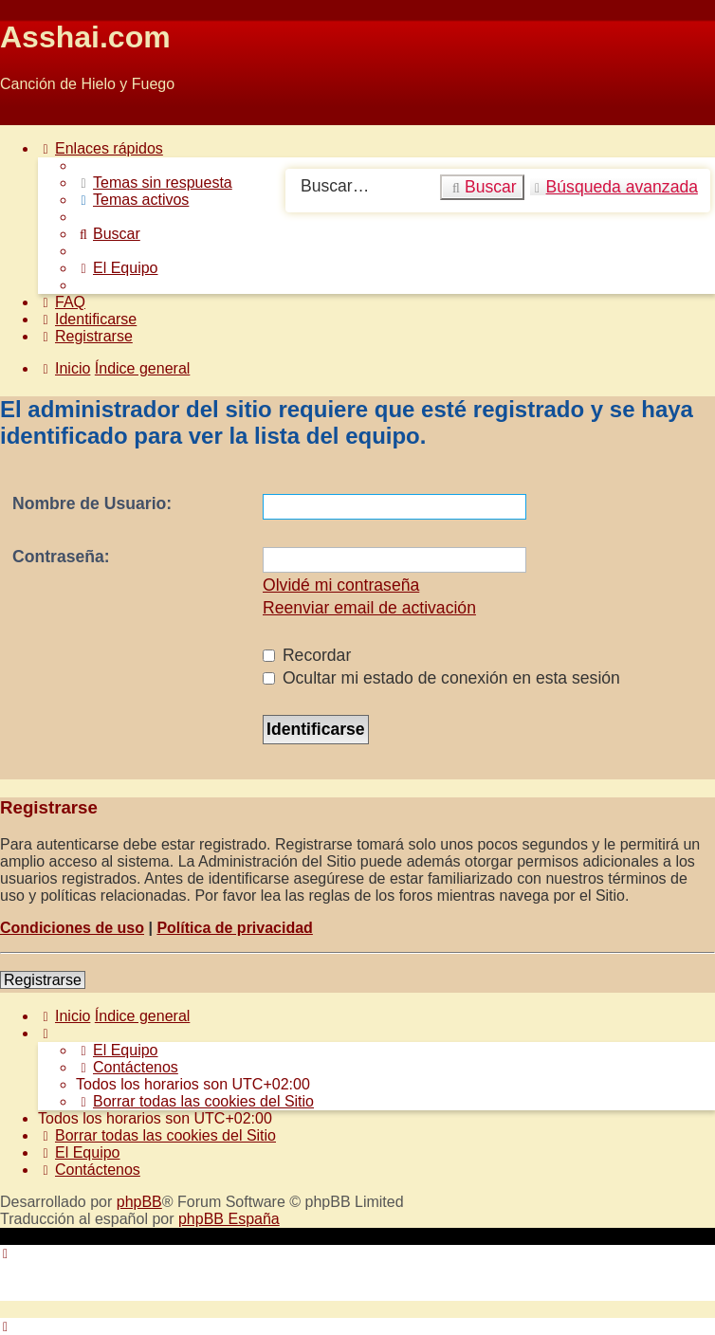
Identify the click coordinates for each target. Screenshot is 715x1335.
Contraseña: (61, 556)
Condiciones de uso (72, 928)
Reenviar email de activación (369, 607)
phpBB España (229, 1219)
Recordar (307, 655)
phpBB (139, 1202)
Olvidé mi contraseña (341, 585)
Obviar (22, 116)
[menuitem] (154, 182)
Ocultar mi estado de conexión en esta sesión (441, 677)
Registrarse (43, 980)
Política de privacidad (234, 928)
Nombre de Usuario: (92, 503)
